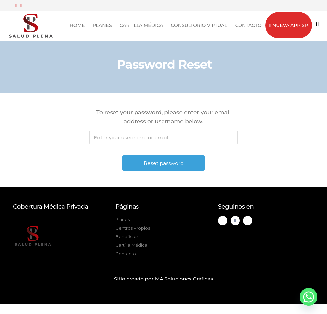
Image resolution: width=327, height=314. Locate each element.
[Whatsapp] (308, 297)
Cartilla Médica (141, 25)
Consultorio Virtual (199, 25)
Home (77, 25)
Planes (102, 25)
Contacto (248, 25)
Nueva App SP (288, 25)
